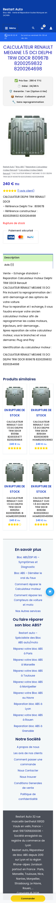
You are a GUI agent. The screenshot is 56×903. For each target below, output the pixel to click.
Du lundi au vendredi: (30, 35)
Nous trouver (28, 777)
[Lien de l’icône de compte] (51, 28)
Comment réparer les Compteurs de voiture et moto (28, 600)
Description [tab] (11, 257)
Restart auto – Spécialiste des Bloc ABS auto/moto (28, 637)
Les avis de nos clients (28, 753)
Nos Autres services (28, 611)
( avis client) (25, 191)
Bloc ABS (20, 166)
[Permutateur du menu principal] (10, 28)
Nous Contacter (28, 770)
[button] (50, 592)
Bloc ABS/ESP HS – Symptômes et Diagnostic (28, 562)
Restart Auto (13, 9)
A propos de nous (28, 747)
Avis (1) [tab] (9, 265)
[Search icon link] (33, 28)
